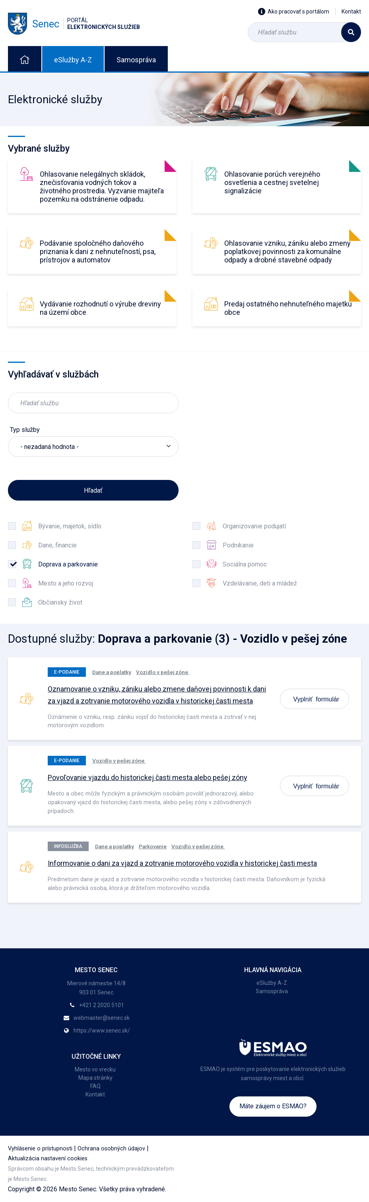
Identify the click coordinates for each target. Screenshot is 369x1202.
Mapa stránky (95, 1078)
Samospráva (136, 60)
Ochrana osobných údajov (111, 1148)
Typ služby (25, 429)
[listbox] (93, 446)
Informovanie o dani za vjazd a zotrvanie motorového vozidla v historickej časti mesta (182, 863)
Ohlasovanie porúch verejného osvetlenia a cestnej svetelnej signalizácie (272, 182)
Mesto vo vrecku (95, 1069)
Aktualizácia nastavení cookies (47, 1158)
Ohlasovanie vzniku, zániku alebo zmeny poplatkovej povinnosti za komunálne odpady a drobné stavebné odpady (287, 251)
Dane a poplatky (111, 672)
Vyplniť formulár (316, 698)
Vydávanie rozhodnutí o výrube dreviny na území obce (100, 308)
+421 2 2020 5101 (101, 1005)
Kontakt (351, 11)
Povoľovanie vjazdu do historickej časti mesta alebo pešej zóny (147, 777)
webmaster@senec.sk (102, 1018)
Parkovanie (153, 846)
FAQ (95, 1086)
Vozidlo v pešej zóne (162, 672)
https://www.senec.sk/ (102, 1030)
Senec (74, 24)
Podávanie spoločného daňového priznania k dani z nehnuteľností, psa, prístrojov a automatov (97, 251)
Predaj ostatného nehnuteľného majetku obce (288, 308)
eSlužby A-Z (73, 60)
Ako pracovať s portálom (293, 11)
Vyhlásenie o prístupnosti (40, 1148)
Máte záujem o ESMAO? (273, 1106)
